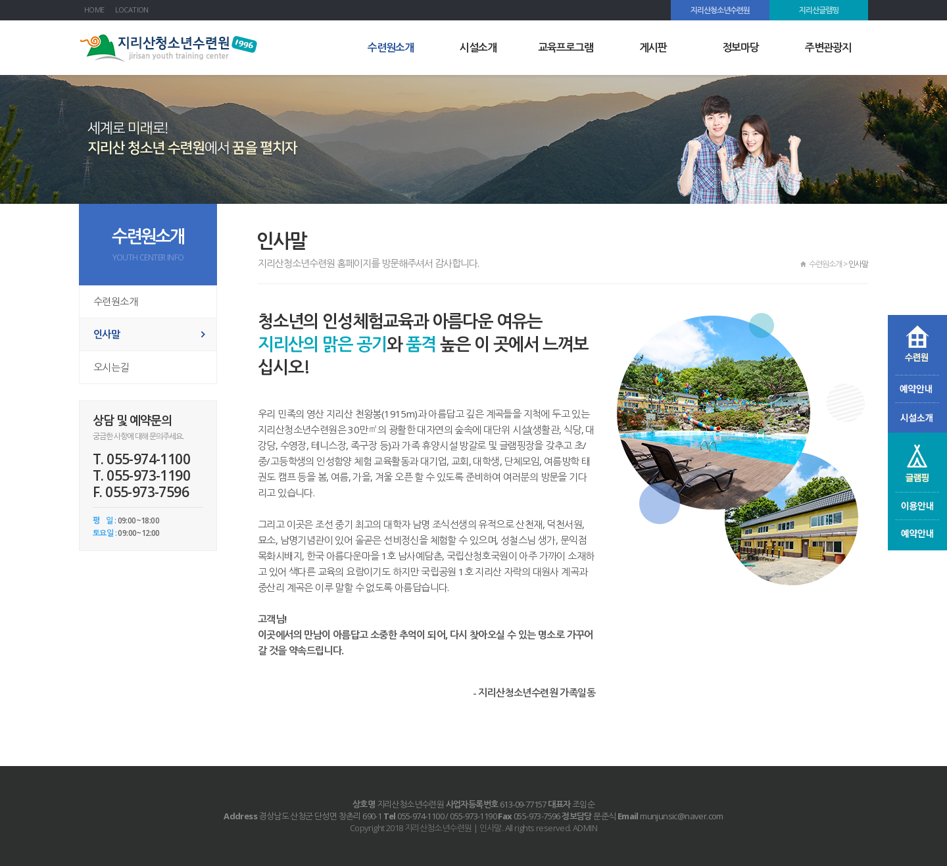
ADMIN (585, 828)
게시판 (653, 47)
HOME (94, 9)
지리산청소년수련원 (720, 10)
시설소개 (478, 47)
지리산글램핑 (818, 10)
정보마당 (740, 47)
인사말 (106, 334)
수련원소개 (391, 47)
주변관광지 (828, 47)
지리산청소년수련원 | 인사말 (170, 48)
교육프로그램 (565, 47)
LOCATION (132, 9)
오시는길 (111, 366)
